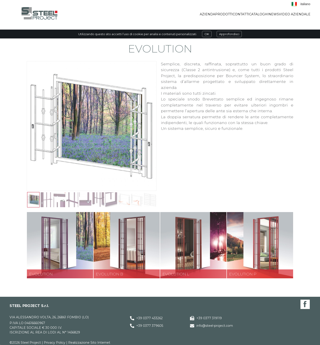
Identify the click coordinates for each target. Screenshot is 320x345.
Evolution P (242, 274)
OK (206, 34)
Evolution (41, 274)
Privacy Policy (54, 343)
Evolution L (175, 274)
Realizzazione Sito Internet (89, 343)
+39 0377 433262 (149, 318)
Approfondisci (229, 34)
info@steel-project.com (214, 326)
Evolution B (109, 274)
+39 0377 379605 (149, 326)
